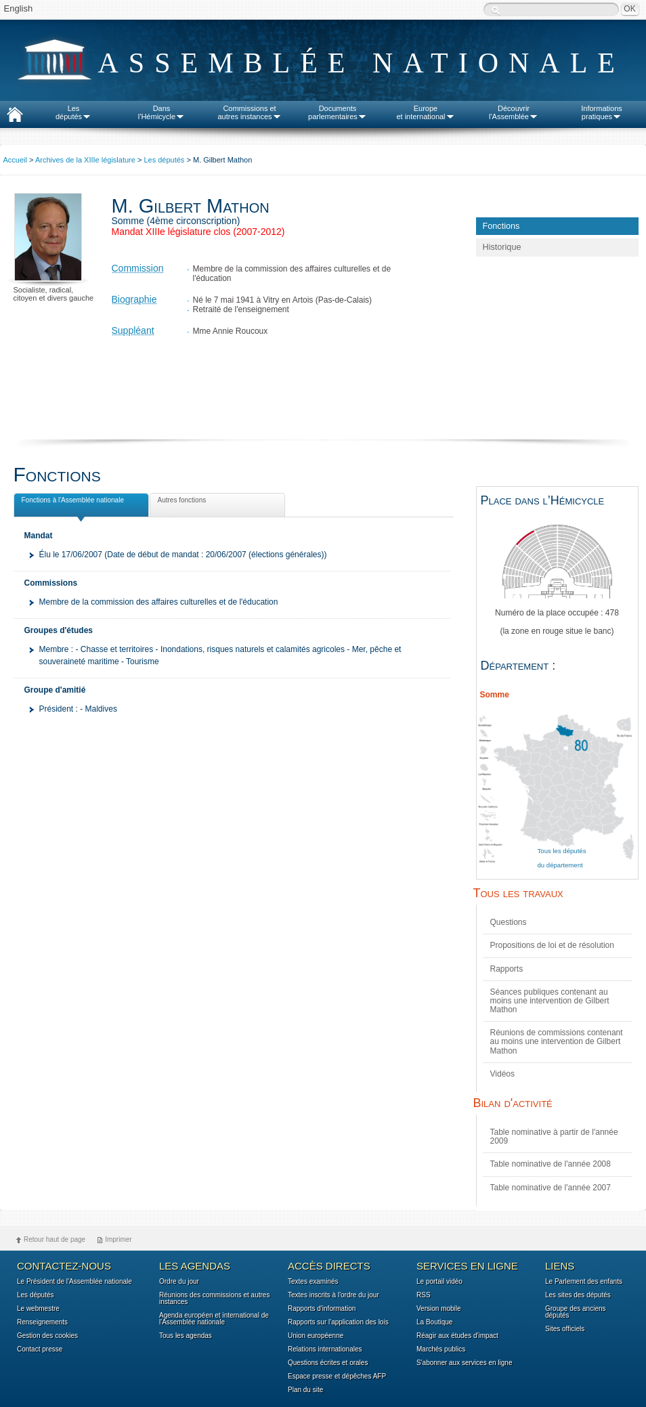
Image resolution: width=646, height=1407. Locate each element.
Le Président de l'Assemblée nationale (74, 1281)
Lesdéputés (73, 112)
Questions (508, 922)
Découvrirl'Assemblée (513, 112)
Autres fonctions (181, 502)
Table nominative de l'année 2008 (550, 1164)
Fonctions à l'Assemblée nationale (71, 502)
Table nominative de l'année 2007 (550, 1187)
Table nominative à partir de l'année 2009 (554, 1136)
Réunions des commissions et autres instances (214, 1298)
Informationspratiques (601, 112)
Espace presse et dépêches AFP (337, 1376)
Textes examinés (313, 1281)
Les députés (164, 160)
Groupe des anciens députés (575, 1312)
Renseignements (42, 1322)
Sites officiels (564, 1329)
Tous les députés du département (562, 858)
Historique (502, 247)
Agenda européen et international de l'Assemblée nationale (214, 1319)
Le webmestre (38, 1308)
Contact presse (39, 1349)
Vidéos (502, 1074)
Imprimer (118, 1239)
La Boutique (434, 1322)
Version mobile (438, 1308)
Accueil (15, 160)
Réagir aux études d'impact (457, 1336)
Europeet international (425, 112)
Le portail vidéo (439, 1281)
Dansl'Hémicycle (161, 112)
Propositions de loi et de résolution (552, 945)
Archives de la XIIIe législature (85, 160)
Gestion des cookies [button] (47, 1336)
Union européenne (315, 1336)
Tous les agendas (185, 1336)
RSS (423, 1295)
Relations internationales (325, 1349)
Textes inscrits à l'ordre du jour (333, 1295)
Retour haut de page (54, 1239)
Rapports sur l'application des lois (338, 1322)
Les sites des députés (578, 1295)
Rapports (506, 969)
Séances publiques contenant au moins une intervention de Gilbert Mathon (549, 1000)
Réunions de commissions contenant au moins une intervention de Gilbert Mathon (556, 1041)
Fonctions (501, 226)
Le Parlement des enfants (583, 1281)
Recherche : (495, 10)
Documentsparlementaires (337, 112)
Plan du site (305, 1390)
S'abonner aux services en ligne (464, 1363)
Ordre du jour (179, 1281)
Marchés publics (440, 1349)
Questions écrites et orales (328, 1363)
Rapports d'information (322, 1308)
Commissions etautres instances (249, 112)
